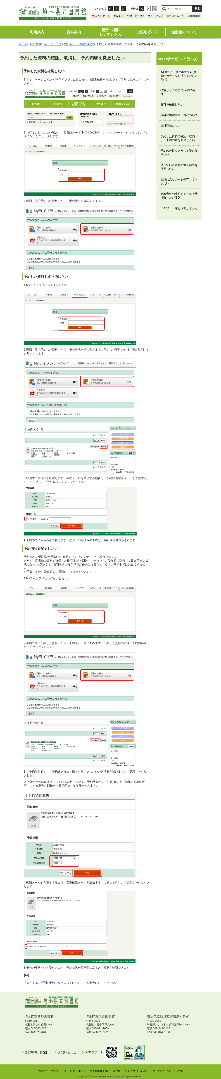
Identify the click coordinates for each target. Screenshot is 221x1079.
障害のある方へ (175, 15)
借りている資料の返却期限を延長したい (179, 167)
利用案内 (35, 44)
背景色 (134, 9)
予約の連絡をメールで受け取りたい (179, 152)
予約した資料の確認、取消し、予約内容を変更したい (177, 138)
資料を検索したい (171, 104)
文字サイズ (100, 9)
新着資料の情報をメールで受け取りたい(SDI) (179, 195)
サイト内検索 (164, 9)
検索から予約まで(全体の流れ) (178, 92)
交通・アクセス (135, 15)
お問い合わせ (67, 1052)
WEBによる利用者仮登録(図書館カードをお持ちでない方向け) (179, 75)
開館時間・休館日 (37, 1052)
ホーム (23, 44)
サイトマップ (155, 15)
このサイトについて (48, 1071)
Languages (193, 15)
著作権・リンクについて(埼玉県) (130, 1071)
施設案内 (118, 15)
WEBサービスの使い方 (79, 44)
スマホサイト (102, 1052)
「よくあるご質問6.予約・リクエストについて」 (55, 982)
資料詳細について (171, 125)
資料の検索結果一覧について (179, 115)
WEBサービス (53, 44)
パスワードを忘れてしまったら (179, 210)
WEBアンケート (100, 15)
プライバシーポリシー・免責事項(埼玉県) (86, 1071)
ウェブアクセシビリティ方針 (168, 1071)
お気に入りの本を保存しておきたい (179, 181)
